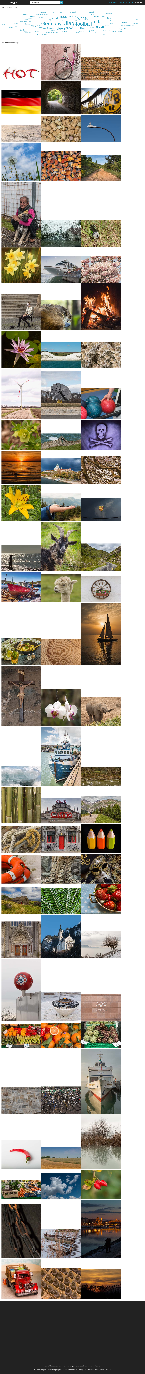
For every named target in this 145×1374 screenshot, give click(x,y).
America (72, 16)
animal (91, 30)
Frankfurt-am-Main (25, 21)
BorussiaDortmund (52, 32)
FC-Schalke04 (28, 32)
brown (41, 17)
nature (63, 16)
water (16, 23)
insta (137, 2)
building (108, 18)
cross (103, 16)
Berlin (30, 19)
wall (78, 13)
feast (104, 34)
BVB (77, 32)
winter (53, 30)
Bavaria (27, 24)
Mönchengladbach (42, 14)
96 (75, 24)
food (92, 14)
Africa (33, 26)
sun (118, 20)
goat (61, 12)
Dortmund (32, 17)
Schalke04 (43, 12)
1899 (26, 19)
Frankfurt (113, 21)
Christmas (91, 27)
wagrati (14, 2)
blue (59, 28)
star (39, 25)
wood (55, 18)
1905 (136, 20)
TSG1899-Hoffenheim (127, 25)
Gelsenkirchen (117, 31)
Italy (50, 20)
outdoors (41, 27)
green (100, 26)
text (44, 29)
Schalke (22, 30)
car (62, 20)
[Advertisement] (72, 1332)
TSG (15, 26)
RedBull (73, 12)
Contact (122, 2)
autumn (96, 17)
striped (91, 12)
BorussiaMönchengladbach (92, 32)
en (129, 2)
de (132, 2)
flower (74, 28)
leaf (3, 24)
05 (65, 24)
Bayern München (42, 34)
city (87, 19)
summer (64, 31)
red (96, 21)
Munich (135, 23)
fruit (76, 20)
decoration (109, 13)
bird (80, 31)
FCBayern (25, 14)
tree (100, 23)
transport (56, 13)
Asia (107, 25)
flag (70, 23)
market (36, 32)
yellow (68, 28)
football (84, 24)
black (82, 28)
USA (120, 29)
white (82, 18)
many (112, 23)
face (142, 2)
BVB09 (124, 22)
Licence (109, 2)
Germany (51, 23)
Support (115, 2)
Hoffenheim (107, 31)
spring (11, 27)
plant (124, 28)
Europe (50, 28)
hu (127, 2)
